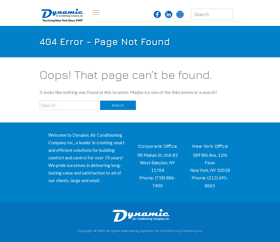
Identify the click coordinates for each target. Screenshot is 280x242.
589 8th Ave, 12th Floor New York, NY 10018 (210, 162)
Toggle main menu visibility (96, 12)
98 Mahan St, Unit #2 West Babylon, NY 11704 (157, 162)
